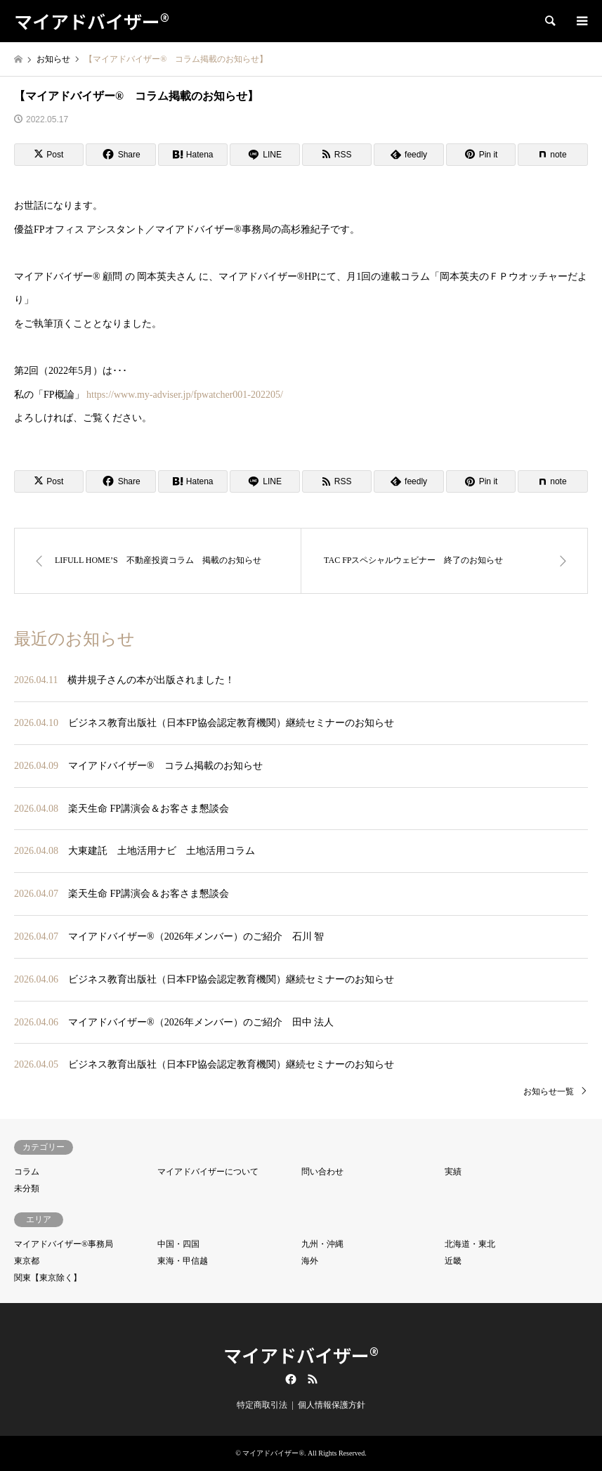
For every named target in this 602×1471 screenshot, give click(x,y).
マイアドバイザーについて (208, 1172)
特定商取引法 (262, 1405)
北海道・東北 (470, 1244)
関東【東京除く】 (47, 1278)
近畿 (453, 1261)
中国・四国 (178, 1244)
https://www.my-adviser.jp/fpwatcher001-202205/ (183, 394)
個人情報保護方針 (331, 1405)
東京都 (26, 1261)
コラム (26, 1172)
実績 (453, 1172)
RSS (313, 1379)
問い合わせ (322, 1172)
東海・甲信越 (182, 1261)
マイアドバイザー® (301, 1355)
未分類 (26, 1188)
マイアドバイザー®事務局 (63, 1244)
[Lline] (264, 154)
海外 (309, 1261)
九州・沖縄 (322, 1244)
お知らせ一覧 (548, 1091)
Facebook (289, 1379)
